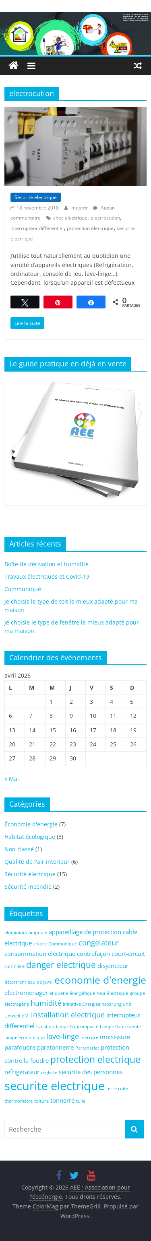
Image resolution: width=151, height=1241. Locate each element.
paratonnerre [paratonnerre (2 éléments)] (55, 1047)
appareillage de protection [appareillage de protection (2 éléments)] (85, 932)
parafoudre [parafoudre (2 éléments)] (19, 1047)
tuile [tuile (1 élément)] (80, 1101)
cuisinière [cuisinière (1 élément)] (14, 966)
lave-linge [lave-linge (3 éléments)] (62, 1036)
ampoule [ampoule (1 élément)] (38, 932)
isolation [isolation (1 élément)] (45, 1026)
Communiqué (22, 589)
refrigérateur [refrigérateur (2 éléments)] (21, 1072)
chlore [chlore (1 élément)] (40, 944)
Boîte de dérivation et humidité (46, 564)
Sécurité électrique (35, 197)
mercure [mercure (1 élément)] (89, 1037)
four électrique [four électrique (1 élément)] (112, 993)
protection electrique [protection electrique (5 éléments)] (95, 1059)
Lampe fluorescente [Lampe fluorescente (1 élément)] (120, 1026)
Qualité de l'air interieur (37, 861)
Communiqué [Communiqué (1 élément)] (62, 944)
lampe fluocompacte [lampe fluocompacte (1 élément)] (77, 1026)
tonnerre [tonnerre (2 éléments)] (62, 1100)
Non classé (19, 849)
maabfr (80, 207)
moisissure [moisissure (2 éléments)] (115, 1037)
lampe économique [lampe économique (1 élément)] (24, 1037)
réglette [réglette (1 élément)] (49, 1072)
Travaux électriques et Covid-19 (46, 576)
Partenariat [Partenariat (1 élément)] (87, 1048)
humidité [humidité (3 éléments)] (46, 1003)
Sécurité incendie (28, 886)
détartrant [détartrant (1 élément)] (15, 982)
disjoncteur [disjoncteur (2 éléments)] (112, 966)
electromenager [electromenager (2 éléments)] (26, 992)
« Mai (11, 779)
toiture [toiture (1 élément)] (41, 1101)
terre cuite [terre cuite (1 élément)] (117, 1088)
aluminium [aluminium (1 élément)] (15, 932)
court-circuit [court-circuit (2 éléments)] (128, 953)
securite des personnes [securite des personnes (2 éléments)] (90, 1072)
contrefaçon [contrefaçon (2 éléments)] (93, 953)
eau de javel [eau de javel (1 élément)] (40, 982)
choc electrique (70, 217)
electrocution (105, 217)
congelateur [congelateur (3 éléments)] (99, 942)
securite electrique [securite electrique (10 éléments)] (54, 1086)
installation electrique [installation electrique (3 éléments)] (68, 1014)
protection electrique (90, 228)
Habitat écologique (29, 836)
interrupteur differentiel (37, 228)
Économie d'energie (31, 824)
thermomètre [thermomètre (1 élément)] (18, 1101)
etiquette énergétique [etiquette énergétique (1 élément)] (72, 993)
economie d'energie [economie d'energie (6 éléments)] (100, 979)
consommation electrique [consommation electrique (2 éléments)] (39, 953)
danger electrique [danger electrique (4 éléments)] (61, 964)
